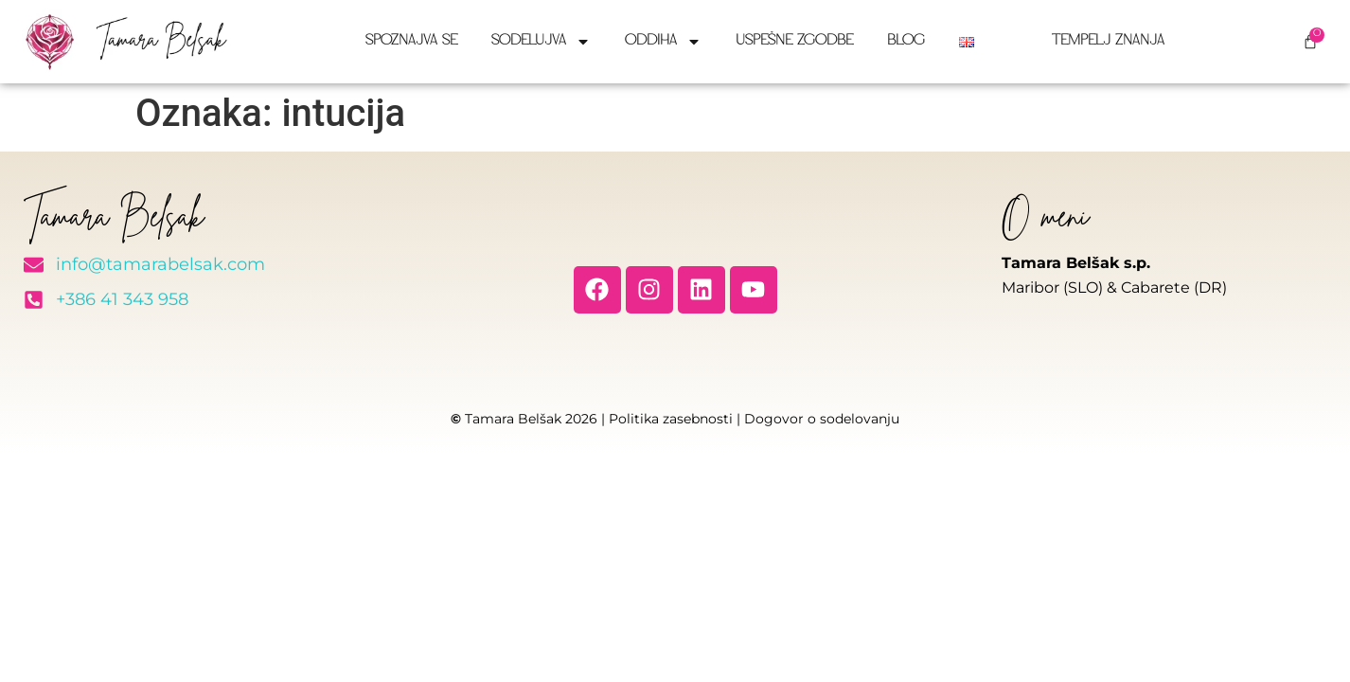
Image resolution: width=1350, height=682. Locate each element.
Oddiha (663, 42)
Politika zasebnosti (671, 418)
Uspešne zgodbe (794, 41)
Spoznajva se (411, 41)
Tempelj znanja (1108, 41)
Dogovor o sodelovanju (821, 418)
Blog (906, 41)
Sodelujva (541, 42)
